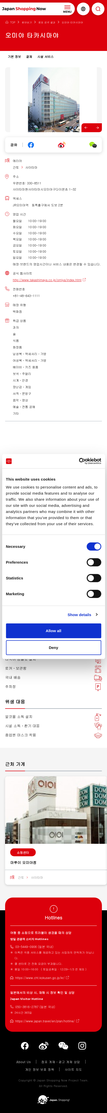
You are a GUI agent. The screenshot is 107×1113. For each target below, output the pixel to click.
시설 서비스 (45, 56)
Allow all (53, 631)
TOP (12, 22)
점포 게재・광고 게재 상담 (60, 1062)
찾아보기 (27, 22)
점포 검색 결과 (46, 22)
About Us (23, 1062)
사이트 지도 (73, 1069)
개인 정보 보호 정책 (39, 1069)
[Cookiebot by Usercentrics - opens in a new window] (78, 461)
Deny (53, 647)
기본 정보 (14, 56)
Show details (79, 614)
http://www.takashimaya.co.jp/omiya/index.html (47, 280)
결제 (29, 56)
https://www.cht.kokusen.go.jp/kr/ (40, 977)
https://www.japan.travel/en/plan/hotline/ (45, 1021)
